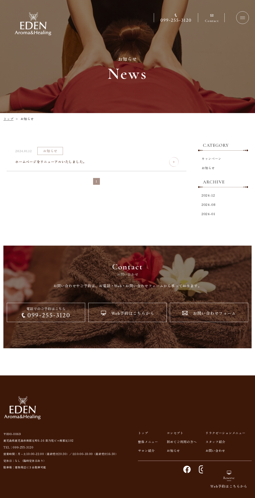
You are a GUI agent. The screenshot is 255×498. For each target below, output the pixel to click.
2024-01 (208, 213)
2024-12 (208, 195)
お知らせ (208, 168)
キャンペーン (211, 158)
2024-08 (209, 204)
